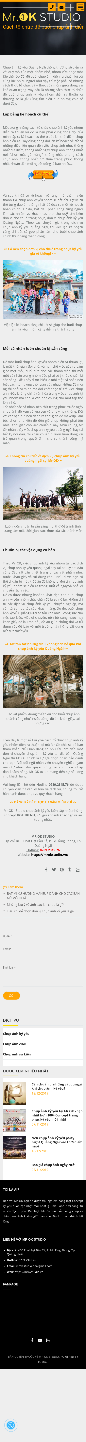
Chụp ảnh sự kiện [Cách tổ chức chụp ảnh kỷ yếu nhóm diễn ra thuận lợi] (17, 1054)
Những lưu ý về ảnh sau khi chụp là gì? (35, 904)
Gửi (11, 995)
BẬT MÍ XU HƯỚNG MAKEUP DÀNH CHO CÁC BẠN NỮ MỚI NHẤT (43, 895)
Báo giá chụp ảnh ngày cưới (54, 1165)
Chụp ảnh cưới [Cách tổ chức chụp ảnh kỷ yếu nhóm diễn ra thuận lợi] (14, 1044)
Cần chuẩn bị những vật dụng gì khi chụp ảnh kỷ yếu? (57, 1086)
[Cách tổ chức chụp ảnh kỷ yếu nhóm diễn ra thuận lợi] (43, 172)
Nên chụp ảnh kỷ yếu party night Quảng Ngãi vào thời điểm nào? (57, 1142)
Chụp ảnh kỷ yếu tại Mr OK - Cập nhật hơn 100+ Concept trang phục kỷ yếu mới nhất (57, 1115)
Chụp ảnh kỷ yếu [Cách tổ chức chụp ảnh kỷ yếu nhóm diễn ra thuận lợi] (16, 1034)
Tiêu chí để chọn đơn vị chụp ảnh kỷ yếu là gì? (40, 911)
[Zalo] (78, 871)
